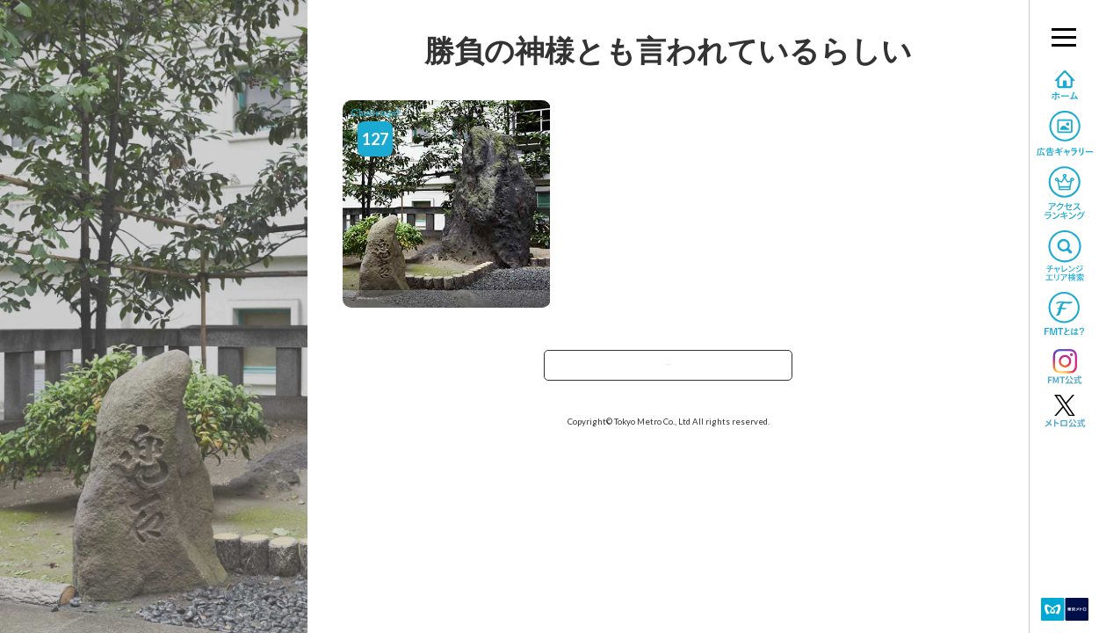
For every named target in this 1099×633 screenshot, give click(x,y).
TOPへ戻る (668, 370)
